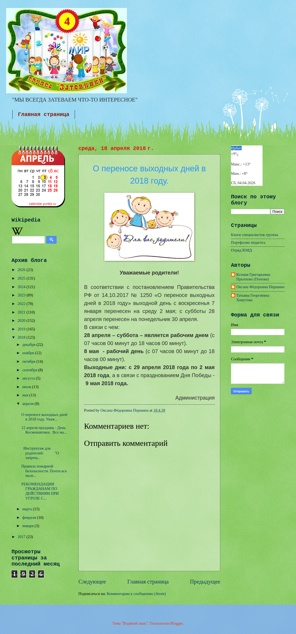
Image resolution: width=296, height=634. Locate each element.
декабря (29, 344)
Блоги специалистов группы (254, 235)
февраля (29, 517)
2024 (22, 287)
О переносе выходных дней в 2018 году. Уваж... (44, 417)
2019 (22, 329)
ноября (28, 353)
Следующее (92, 582)
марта (27, 509)
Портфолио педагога (248, 242)
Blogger (176, 623)
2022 (22, 303)
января (28, 526)
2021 (22, 312)
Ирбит (236, 148)
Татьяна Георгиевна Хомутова (252, 297)
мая (25, 395)
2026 (22, 270)
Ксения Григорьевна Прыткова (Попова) (253, 276)
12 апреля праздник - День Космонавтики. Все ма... (44, 430)
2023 (22, 295)
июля (27, 387)
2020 (22, 320)
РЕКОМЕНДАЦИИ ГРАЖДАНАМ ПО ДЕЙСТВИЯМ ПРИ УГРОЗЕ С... (40, 491)
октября (29, 361)
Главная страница (43, 114)
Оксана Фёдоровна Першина (260, 287)
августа (29, 378)
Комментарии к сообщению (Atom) (136, 594)
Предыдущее (205, 582)
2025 (22, 278)
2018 (22, 337)
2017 (22, 537)
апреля (28, 403)
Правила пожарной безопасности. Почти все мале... (44, 471)
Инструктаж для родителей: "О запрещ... (40, 453)
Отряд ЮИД (241, 250)
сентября (30, 370)
